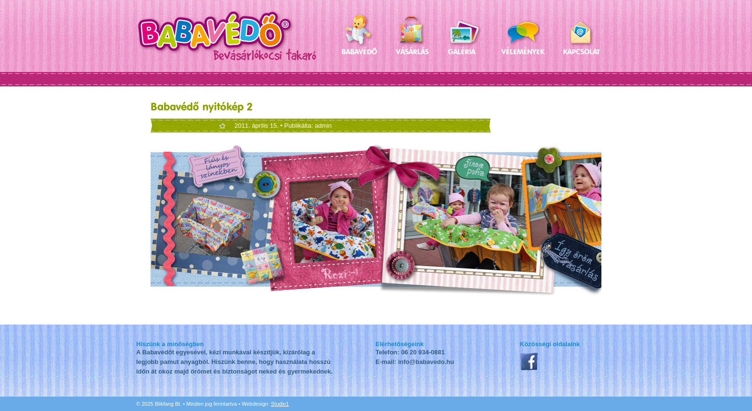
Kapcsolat (581, 51)
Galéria (461, 51)
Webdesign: (265, 404)
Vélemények (523, 51)
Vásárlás (412, 51)
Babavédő (359, 51)
